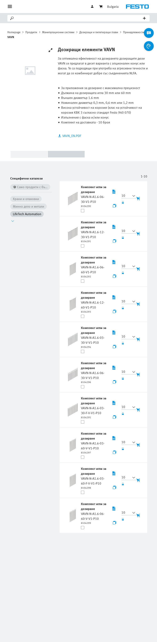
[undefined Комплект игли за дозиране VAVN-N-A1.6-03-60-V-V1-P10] (94, 442)
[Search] (79, 18)
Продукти (31, 32)
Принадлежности (133, 32)
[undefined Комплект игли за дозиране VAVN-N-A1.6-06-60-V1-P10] (94, 266)
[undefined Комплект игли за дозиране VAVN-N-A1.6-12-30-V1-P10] (94, 231)
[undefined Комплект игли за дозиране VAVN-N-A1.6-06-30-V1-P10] (94, 196)
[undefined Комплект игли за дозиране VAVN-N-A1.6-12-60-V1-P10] (94, 301)
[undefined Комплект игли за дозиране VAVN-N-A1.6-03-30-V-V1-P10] (94, 337)
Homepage (13, 32)
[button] (126, 196)
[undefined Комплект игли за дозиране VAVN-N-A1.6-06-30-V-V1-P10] (94, 372)
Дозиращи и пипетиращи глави (98, 32)
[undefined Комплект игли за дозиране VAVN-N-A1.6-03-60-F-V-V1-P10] (94, 477)
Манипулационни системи (58, 32)
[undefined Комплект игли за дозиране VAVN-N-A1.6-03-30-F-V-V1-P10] (94, 407)
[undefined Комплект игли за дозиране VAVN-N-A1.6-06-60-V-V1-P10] (94, 513)
